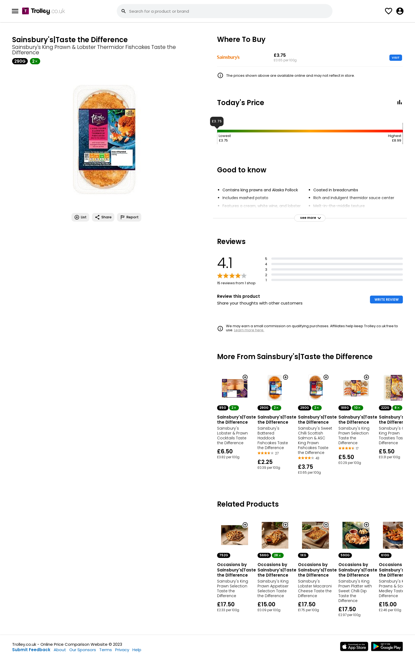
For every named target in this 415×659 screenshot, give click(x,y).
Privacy (122, 650)
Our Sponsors (82, 650)
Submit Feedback (31, 650)
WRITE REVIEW (387, 299)
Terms (105, 650)
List (80, 217)
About (60, 650)
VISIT (396, 57)
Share (103, 217)
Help (136, 650)
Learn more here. (249, 330)
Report (129, 217)
